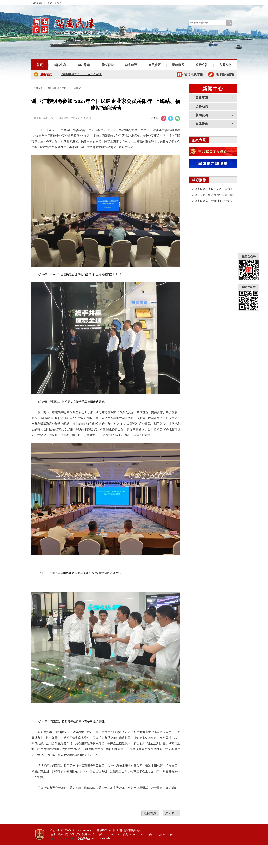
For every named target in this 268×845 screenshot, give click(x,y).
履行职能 (107, 65)
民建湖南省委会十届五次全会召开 (81, 74)
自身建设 (131, 65)
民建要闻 (202, 98)
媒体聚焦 (202, 124)
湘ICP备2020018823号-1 (62, 838)
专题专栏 (225, 65)
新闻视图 (202, 115)
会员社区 (154, 65)
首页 (40, 65)
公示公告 (202, 65)
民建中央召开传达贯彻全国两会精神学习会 (218, 194)
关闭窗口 (171, 813)
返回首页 (150, 813)
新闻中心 (60, 65)
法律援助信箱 (225, 74)
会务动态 (202, 106)
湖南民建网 (53, 88)
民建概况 (178, 65)
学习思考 (84, 65)
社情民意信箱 (193, 74)
